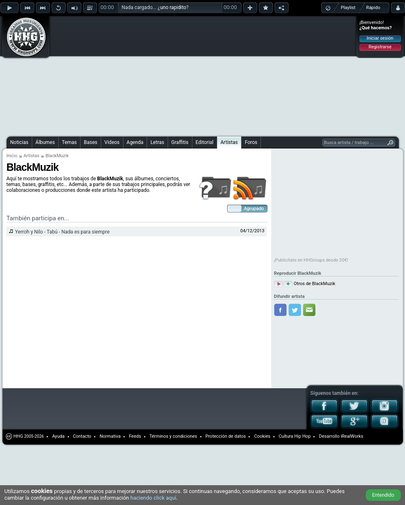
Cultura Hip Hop (295, 436)
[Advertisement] (171, 75)
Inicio (12, 155)
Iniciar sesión (380, 38)
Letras (157, 142)
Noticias (19, 142)
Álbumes (45, 142)
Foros (251, 142)
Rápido (373, 7)
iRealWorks (352, 436)
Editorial (204, 142)
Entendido (383, 495)
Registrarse (380, 47)
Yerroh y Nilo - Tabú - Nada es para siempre (62, 232)
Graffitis (180, 142)
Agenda (135, 142)
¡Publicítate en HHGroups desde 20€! (311, 260)
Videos (112, 142)
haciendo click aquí (153, 498)
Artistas (229, 142)
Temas (69, 142)
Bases (90, 142)
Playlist (348, 7)
